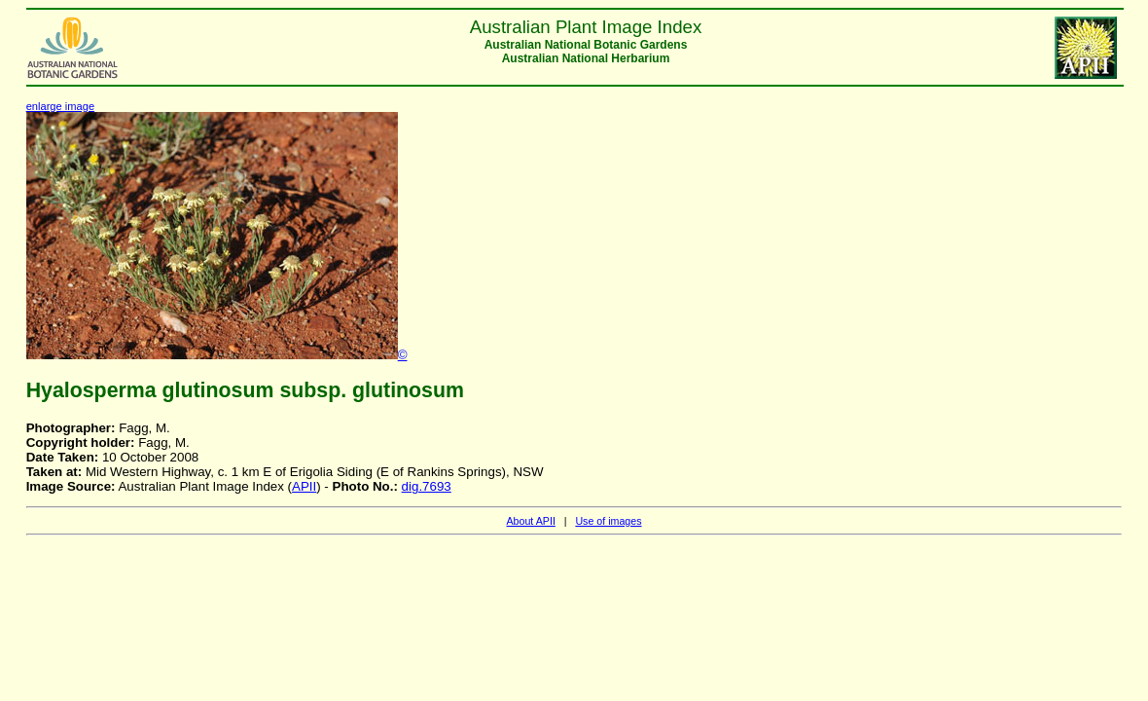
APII (304, 486)
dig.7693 (426, 486)
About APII (530, 521)
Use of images (608, 521)
